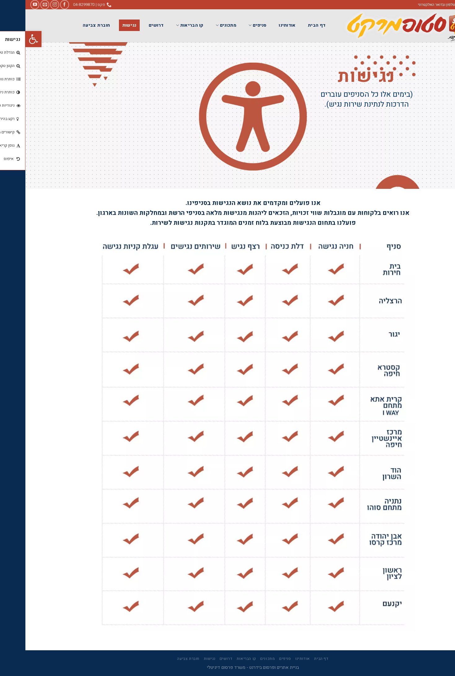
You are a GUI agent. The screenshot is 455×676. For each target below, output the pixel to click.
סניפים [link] (232, 25)
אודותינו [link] (261, 25)
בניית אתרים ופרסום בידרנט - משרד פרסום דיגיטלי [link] (227, 667)
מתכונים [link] (200, 25)
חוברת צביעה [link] (71, 25)
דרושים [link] (130, 25)
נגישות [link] (104, 25)
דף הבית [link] (291, 25)
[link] (8, 39)
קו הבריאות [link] (164, 25)
